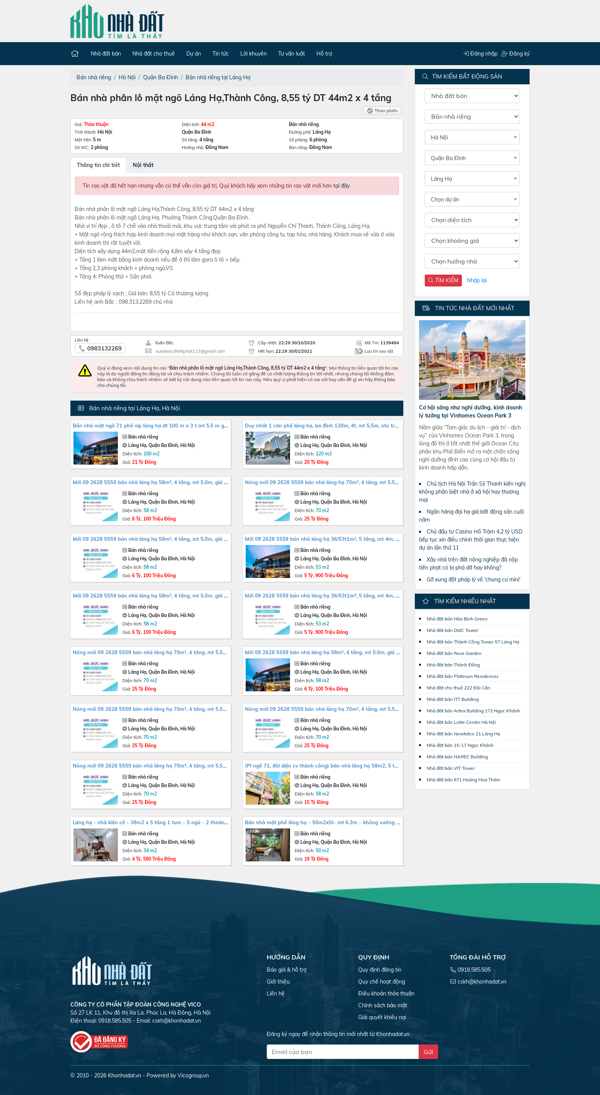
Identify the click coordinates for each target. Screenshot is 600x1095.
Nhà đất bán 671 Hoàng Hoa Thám (464, 779)
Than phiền (386, 110)
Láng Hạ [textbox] (441, 178)
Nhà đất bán (106, 53)
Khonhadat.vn (124, 1075)
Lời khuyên (253, 53)
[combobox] (472, 137)
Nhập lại (477, 280)
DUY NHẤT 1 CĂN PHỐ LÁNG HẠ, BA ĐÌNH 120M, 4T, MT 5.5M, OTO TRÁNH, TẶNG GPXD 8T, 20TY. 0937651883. (365, 425)
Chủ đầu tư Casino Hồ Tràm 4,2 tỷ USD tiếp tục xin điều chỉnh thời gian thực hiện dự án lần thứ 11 (470, 539)
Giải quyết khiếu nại (382, 1017)
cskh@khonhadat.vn (176, 1020)
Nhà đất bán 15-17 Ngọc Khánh (460, 745)
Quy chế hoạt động (381, 981)
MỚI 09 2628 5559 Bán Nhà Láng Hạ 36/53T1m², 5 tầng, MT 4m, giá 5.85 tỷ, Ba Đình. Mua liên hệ (358, 539)
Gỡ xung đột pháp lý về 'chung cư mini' (473, 579)
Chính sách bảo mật (382, 1005)
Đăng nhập (480, 53)
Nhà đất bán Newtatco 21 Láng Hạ (463, 734)
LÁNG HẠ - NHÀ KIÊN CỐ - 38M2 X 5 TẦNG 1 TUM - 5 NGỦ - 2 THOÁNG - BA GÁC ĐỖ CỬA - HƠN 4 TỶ (183, 822)
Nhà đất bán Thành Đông (453, 665)
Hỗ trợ (324, 53)
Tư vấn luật (291, 53)
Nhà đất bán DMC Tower (452, 630)
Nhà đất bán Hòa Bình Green (457, 619)
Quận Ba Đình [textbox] (448, 158)
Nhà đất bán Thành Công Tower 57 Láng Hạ (473, 642)
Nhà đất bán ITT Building (453, 699)
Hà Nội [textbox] (439, 137)
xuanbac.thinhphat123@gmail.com (190, 351)
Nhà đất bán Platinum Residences (463, 676)
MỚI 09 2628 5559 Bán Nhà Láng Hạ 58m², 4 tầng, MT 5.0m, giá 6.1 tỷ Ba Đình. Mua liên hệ (180, 482)
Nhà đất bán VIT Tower (451, 768)
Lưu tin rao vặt (379, 351)
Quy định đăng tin (379, 969)
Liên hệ (276, 993)
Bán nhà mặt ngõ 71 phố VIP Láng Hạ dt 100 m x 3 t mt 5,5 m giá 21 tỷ (157, 425)
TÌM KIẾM (443, 280)
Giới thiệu (278, 981)
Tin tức (220, 53)
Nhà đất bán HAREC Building (457, 756)
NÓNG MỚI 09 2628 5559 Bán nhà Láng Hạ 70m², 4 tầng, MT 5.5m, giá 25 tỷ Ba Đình (344, 482)
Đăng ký (515, 53)
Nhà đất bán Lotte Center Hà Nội (461, 722)
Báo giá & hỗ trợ (287, 969)
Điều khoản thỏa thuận (386, 993)
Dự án (193, 53)
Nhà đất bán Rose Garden (454, 653)
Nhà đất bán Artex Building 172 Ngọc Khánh (473, 711)
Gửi (428, 1052)
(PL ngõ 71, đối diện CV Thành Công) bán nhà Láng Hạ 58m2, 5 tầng (324, 766)
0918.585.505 (474, 969)
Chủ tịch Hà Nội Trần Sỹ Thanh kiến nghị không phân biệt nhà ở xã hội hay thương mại (472, 491)
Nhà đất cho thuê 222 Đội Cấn (458, 688)
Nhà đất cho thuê (153, 53)
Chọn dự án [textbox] (445, 199)
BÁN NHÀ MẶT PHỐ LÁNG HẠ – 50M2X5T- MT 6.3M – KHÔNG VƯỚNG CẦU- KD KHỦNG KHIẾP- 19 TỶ (353, 822)
